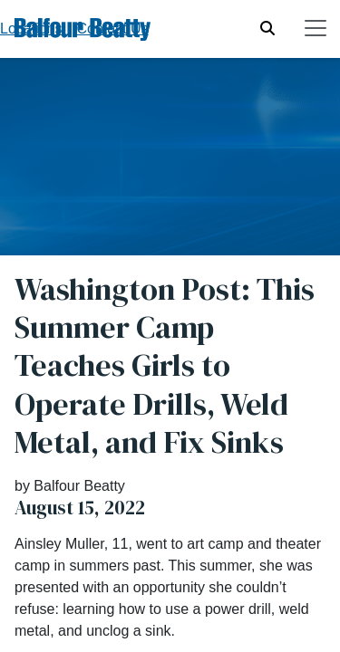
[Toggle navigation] (315, 28)
